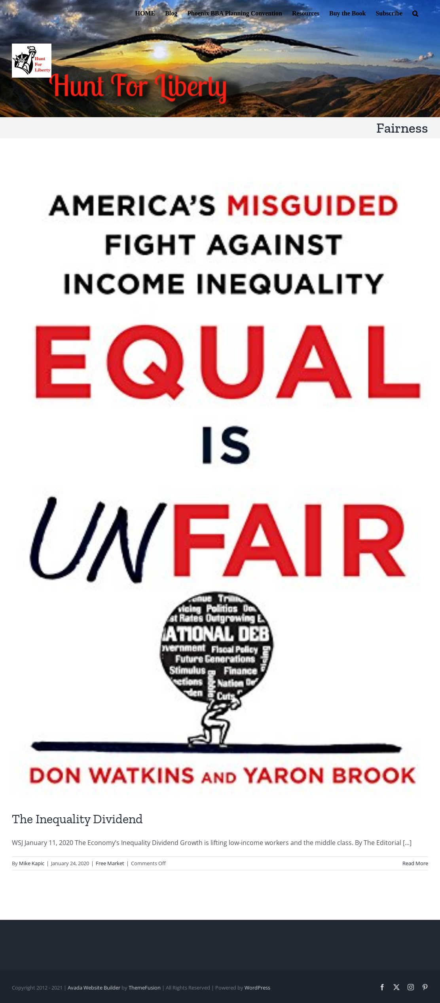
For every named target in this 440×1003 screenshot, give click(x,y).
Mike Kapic (31, 863)
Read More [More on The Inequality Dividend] (415, 863)
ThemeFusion (145, 987)
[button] (415, 12)
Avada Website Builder (94, 987)
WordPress (257, 987)
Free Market (110, 863)
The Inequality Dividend (77, 818)
